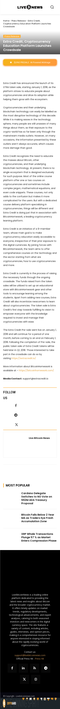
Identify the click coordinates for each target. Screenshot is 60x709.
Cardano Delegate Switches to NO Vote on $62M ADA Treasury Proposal (36, 498)
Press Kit (39, 658)
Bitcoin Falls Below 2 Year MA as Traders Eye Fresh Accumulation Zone (37, 518)
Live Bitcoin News (39, 438)
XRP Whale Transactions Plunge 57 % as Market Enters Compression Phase (38, 537)
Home (6, 20)
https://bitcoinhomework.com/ (36, 370)
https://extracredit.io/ (24, 358)
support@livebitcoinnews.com (30, 655)
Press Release (19, 20)
